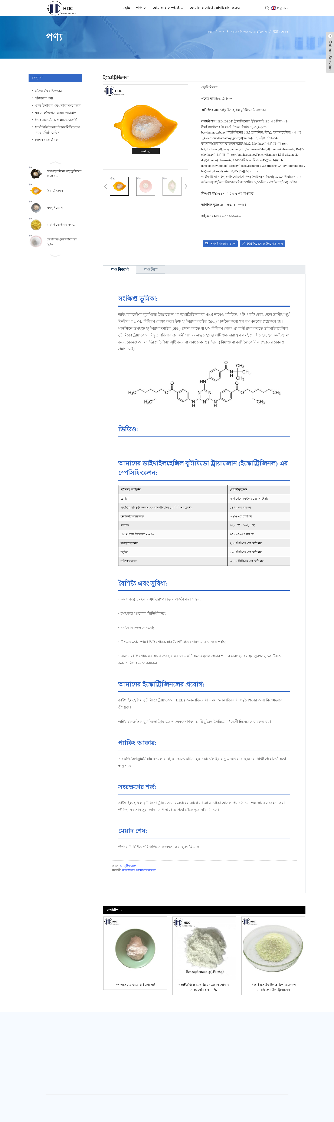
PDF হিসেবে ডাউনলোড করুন (265, 243)
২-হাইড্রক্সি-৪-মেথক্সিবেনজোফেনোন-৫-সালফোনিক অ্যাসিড (204, 987)
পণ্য (141, 8)
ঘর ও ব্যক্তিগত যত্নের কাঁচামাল (249, 31)
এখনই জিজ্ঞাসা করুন (223, 243)
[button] (55, 162)
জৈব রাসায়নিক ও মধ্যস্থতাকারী (56, 120)
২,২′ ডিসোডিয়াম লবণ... (61, 224)
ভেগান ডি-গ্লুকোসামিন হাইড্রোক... (62, 242)
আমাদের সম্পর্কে (168, 8)
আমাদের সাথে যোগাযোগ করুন (215, 8)
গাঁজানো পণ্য (44, 98)
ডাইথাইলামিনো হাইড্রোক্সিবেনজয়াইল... (64, 174)
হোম (126, 8)
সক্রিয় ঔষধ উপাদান (48, 91)
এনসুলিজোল (55, 207)
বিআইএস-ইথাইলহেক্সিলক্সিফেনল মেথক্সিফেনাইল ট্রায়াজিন (273, 987)
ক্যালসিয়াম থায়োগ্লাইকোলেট (139, 870)
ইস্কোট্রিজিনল (55, 190)
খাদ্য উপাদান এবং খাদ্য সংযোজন (58, 105)
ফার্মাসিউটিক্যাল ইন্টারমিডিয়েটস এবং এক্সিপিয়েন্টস (57, 129)
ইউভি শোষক (280, 31)
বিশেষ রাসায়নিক (46, 140)
